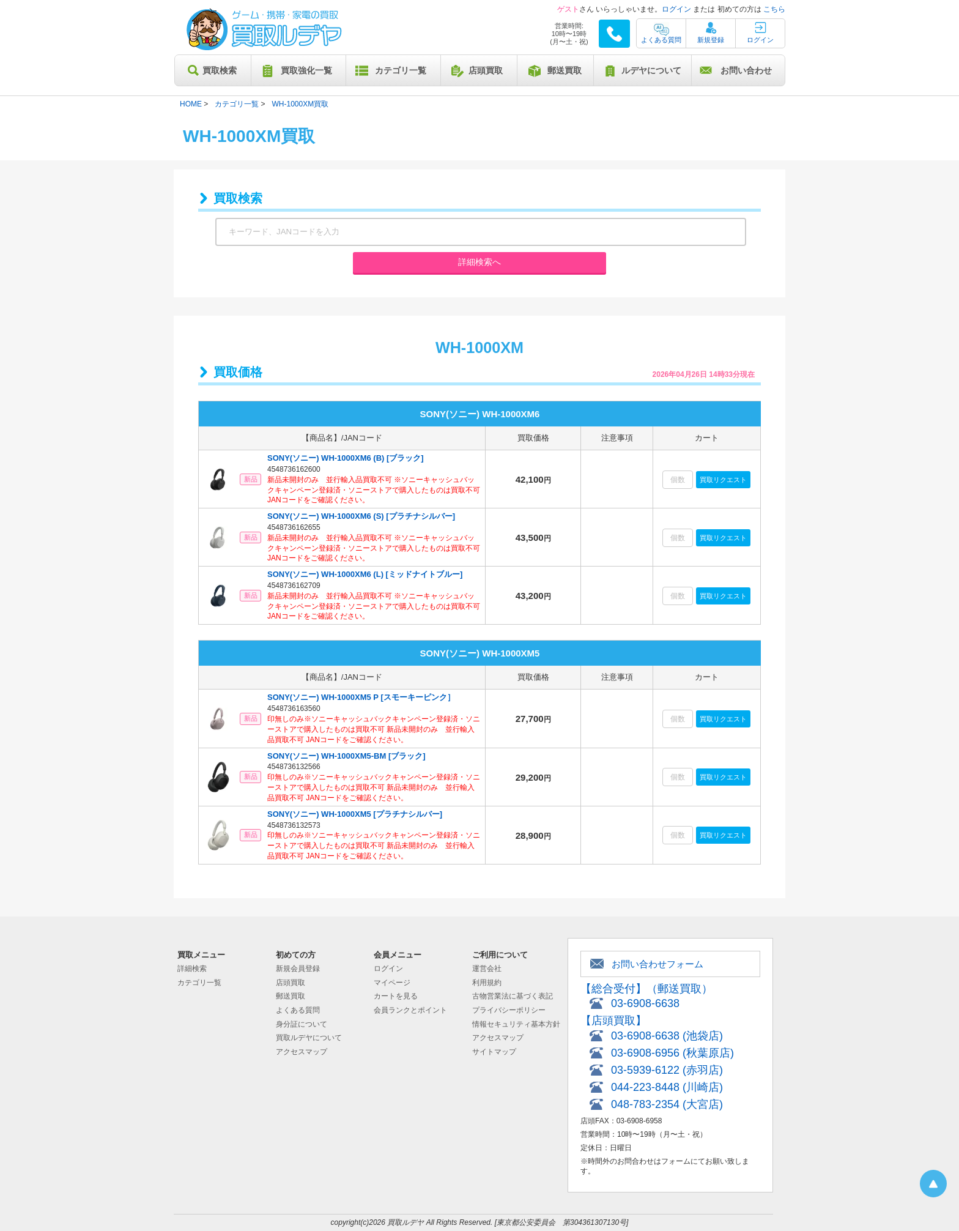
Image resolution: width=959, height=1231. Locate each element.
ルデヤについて (651, 70)
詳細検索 (192, 968)
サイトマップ (494, 1051)
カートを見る (396, 996)
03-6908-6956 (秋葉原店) (672, 1053)
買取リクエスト (723, 479)
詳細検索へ (479, 262)
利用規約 (487, 982)
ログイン (676, 9)
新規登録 (710, 39)
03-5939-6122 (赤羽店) (667, 1070)
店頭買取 (485, 70)
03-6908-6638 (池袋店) (667, 1036)
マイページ (392, 982)
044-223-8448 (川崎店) (667, 1087)
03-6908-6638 (645, 1003)
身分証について (301, 1024)
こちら (774, 9)
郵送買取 (564, 70)
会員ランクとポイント (410, 1010)
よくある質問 (661, 39)
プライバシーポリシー (509, 1010)
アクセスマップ (301, 1051)
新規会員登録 (298, 968)
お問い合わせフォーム (657, 964)
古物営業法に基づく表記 (512, 996)
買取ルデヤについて (309, 1037)
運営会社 (487, 968)
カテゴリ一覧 (400, 70)
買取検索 (219, 70)
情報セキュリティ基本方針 (516, 1024)
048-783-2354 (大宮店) (667, 1104)
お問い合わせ (746, 70)
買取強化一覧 (306, 70)
